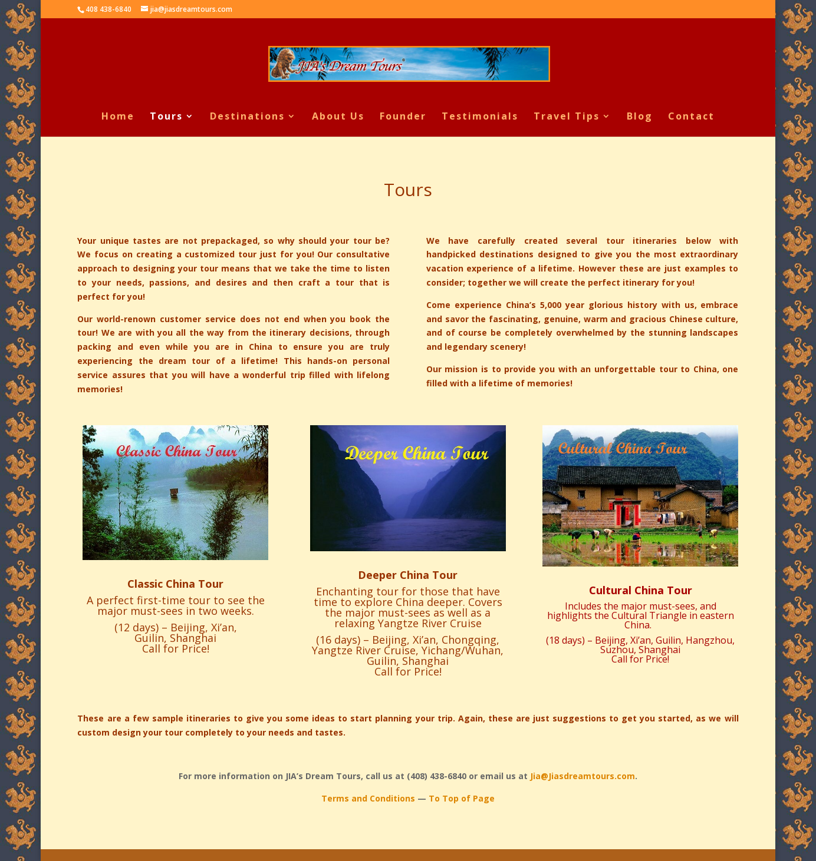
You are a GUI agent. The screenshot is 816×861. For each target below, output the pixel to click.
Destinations (247, 117)
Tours (166, 117)
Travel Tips (567, 117)
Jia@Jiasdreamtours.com (582, 775)
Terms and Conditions (368, 798)
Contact (691, 117)
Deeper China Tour (408, 575)
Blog (640, 117)
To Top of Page (462, 798)
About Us (338, 117)
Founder (403, 117)
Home (117, 117)
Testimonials (480, 117)
